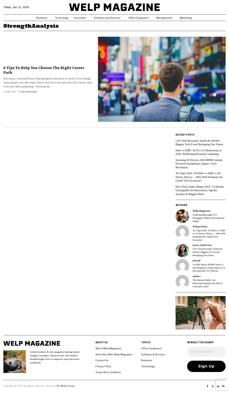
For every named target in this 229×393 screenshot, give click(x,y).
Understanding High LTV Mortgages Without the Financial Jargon (208, 218)
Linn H (196, 260)
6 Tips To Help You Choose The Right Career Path (43, 70)
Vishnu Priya (200, 226)
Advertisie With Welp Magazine (113, 354)
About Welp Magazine (108, 348)
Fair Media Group (65, 385)
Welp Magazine (29, 92)
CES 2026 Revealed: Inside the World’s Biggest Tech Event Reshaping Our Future (208, 252)
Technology (148, 366)
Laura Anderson (202, 245)
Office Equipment (151, 348)
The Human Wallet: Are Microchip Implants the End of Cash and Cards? (207, 283)
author (197, 276)
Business (146, 360)
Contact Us (101, 360)
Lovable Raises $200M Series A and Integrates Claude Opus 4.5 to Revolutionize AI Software (209, 267)
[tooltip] (182, 216)
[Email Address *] (206, 352)
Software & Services (153, 354)
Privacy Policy (103, 366)
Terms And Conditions (108, 372)
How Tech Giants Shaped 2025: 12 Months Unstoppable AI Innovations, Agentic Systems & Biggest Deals (200, 190)
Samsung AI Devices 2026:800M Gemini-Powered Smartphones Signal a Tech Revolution (199, 163)
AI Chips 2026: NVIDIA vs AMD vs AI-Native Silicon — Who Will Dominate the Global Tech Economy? (199, 177)
